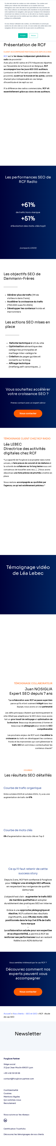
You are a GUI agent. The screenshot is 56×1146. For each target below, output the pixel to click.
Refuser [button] (33, 35)
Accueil (7, 1013)
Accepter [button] (23, 35)
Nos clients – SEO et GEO (25, 1013)
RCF (5, 56)
